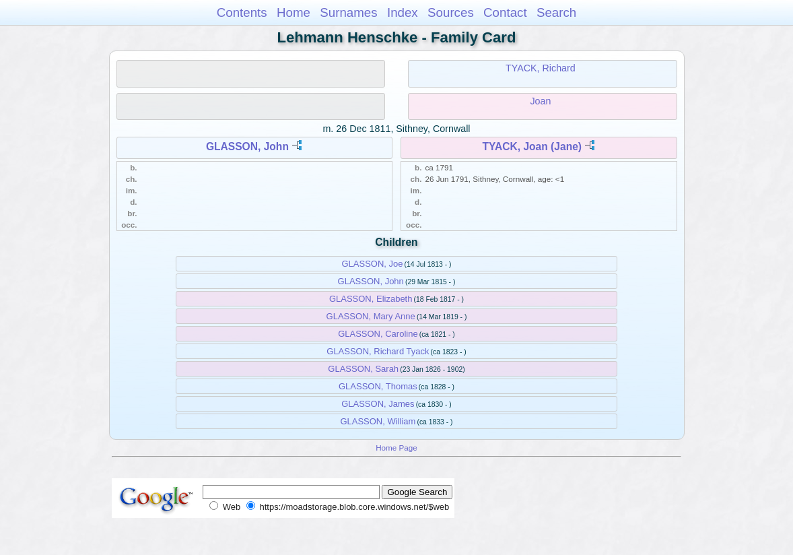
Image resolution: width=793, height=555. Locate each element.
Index (402, 12)
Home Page (396, 447)
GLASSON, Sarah (363, 369)
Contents (242, 12)
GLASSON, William (377, 421)
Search (556, 12)
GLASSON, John (247, 146)
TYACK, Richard (541, 68)
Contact (505, 12)
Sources (450, 12)
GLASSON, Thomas (378, 386)
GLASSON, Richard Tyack (377, 351)
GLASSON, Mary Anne (370, 316)
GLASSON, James (377, 404)
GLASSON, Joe (372, 264)
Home (293, 12)
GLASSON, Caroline (378, 334)
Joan (540, 101)
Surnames (348, 12)
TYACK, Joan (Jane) (532, 146)
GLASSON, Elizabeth (371, 299)
